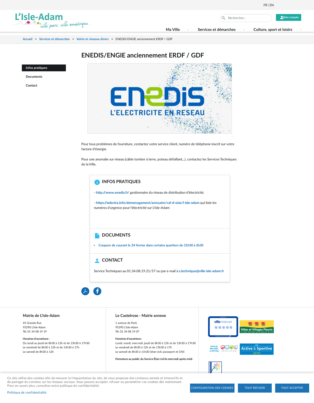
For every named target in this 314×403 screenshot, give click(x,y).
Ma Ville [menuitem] (173, 30)
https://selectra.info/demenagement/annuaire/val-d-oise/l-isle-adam (147, 203)
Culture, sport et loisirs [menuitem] (273, 30)
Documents (34, 76)
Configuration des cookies (212, 388)
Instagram (298, 5)
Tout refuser (255, 388)
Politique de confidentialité (26, 392)
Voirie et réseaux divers (92, 39)
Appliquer (220, 18)
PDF (85, 291)
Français (265, 5)
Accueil (27, 39)
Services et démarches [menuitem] (216, 30)
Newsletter (277, 5)
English (272, 5)
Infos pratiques (36, 68)
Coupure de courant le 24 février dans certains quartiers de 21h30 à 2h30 (151, 245)
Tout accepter (292, 388)
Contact (31, 85)
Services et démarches (54, 39)
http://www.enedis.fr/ (112, 192)
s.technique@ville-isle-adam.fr (201, 271)
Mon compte (289, 18)
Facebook (288, 5)
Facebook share (97, 291)
